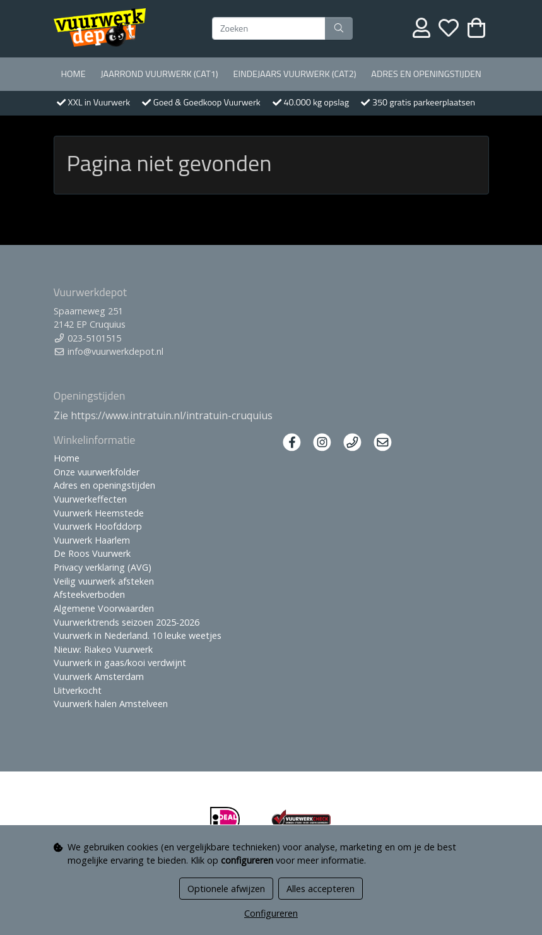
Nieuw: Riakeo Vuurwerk (103, 649)
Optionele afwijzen (226, 889)
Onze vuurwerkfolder (96, 472)
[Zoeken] (269, 28)
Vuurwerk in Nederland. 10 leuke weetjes (137, 635)
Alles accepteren (320, 889)
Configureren (271, 913)
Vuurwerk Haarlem (92, 540)
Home (73, 74)
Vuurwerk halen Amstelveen (111, 704)
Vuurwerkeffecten (90, 499)
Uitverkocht (78, 690)
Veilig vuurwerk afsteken (104, 581)
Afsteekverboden (89, 594)
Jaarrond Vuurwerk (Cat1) (159, 74)
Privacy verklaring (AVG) (102, 567)
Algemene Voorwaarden (104, 608)
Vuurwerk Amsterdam (99, 676)
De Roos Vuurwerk (92, 553)
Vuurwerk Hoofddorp (98, 526)
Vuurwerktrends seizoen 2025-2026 (126, 622)
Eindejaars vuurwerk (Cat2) (294, 74)
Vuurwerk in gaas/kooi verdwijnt (120, 663)
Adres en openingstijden (426, 74)
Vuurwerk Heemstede (99, 513)
